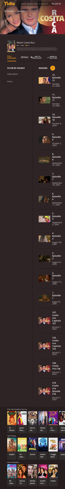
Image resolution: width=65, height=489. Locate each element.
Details (24, 57)
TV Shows (9, 11)
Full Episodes (11, 57)
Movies (21, 11)
